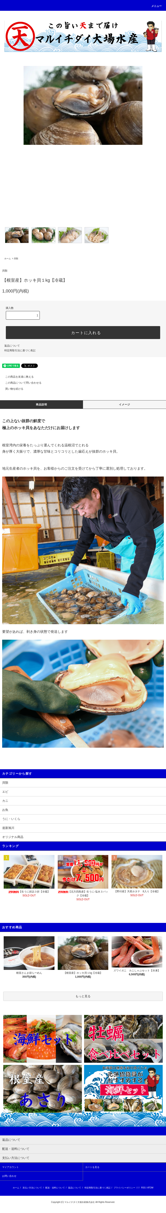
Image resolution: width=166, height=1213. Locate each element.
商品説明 (41, 404)
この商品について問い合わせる (21, 382)
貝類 (16, 258)
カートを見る (92, 1167)
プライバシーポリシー (124, 1187)
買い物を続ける (11, 388)
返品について (12, 345)
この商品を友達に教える (17, 376)
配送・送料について (55, 1187)
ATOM (150, 1187)
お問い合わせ (9, 1176)
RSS (143, 1187)
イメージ (124, 404)
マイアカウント (10, 1167)
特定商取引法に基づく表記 (19, 350)
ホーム (7, 258)
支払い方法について (32, 1187)
